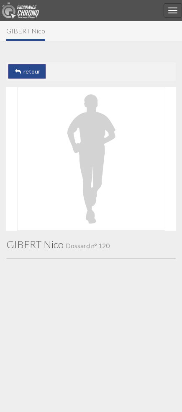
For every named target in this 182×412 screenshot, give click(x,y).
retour (27, 71)
